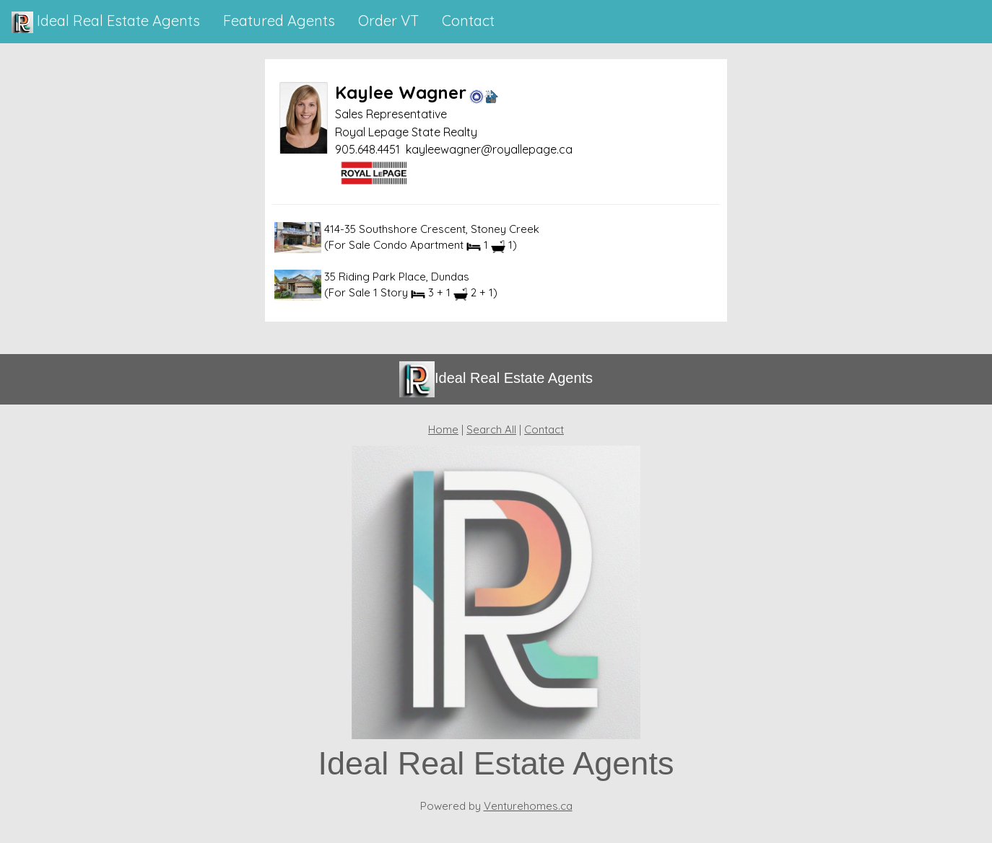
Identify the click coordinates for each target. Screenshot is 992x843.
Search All (491, 429)
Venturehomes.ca (528, 806)
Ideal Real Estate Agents (106, 22)
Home (443, 429)
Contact (544, 429)
